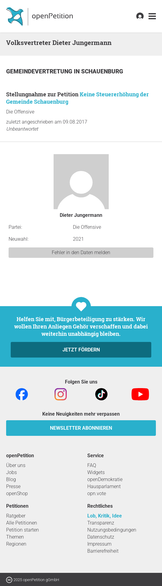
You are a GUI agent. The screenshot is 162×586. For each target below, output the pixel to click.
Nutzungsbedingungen (111, 530)
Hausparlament (104, 486)
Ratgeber (15, 516)
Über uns (15, 465)
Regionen (16, 544)
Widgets (96, 472)
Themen (15, 537)
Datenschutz (100, 537)
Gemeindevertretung (40, 71)
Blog (11, 479)
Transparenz (100, 523)
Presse (13, 486)
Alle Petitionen (21, 523)
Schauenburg (102, 71)
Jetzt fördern (81, 350)
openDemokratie (104, 479)
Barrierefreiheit (103, 551)
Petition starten (22, 530)
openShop (17, 493)
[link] (152, 16)
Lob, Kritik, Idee (104, 516)
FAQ (91, 465)
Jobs (11, 472)
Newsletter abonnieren (81, 428)
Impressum (99, 544)
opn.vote (96, 493)
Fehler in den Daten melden (81, 252)
